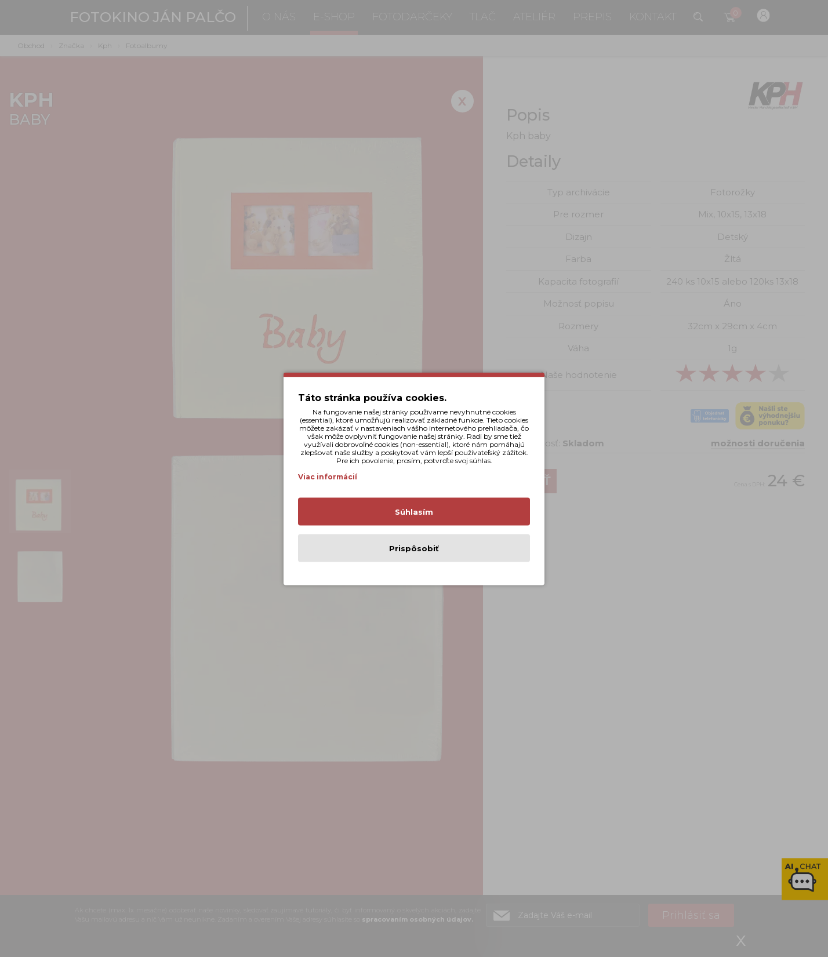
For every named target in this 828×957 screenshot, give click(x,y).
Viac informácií (327, 476)
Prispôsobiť (414, 547)
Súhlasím (414, 511)
